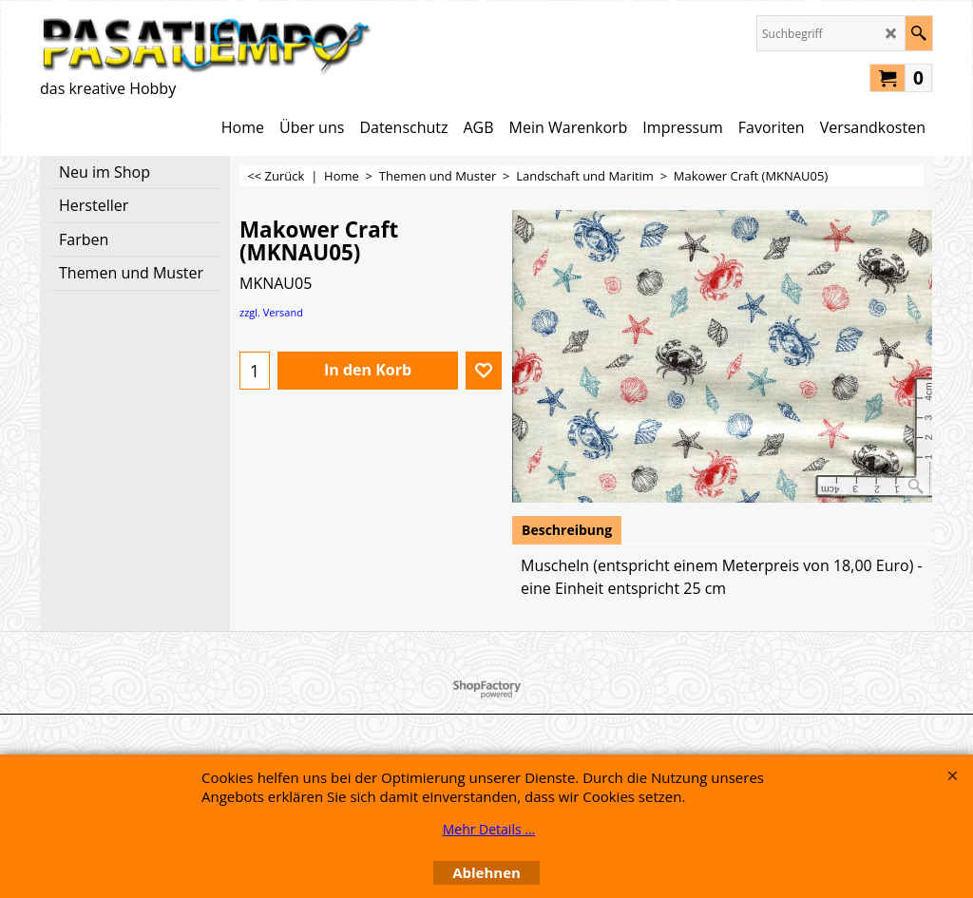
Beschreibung (567, 530)
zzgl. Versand (271, 312)
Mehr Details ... (489, 829)
